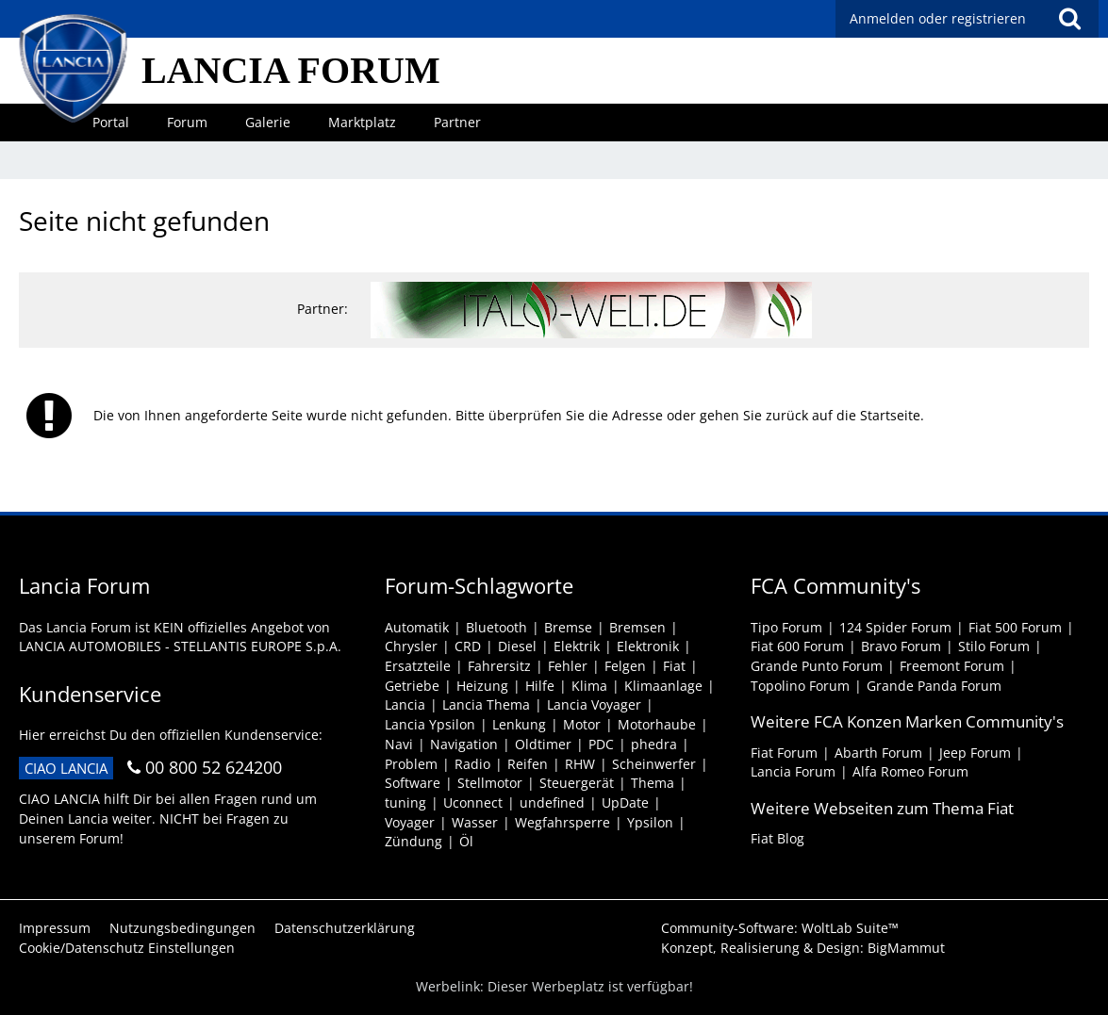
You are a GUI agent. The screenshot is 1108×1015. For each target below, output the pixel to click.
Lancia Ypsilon (430, 724)
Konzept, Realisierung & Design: (803, 948)
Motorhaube (657, 724)
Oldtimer (543, 744)
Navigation (464, 744)
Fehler (567, 666)
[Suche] (1069, 19)
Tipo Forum (786, 627)
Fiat (674, 666)
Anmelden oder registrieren (938, 18)
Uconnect (473, 802)
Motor (582, 724)
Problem (411, 764)
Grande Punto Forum (817, 666)
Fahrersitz (499, 666)
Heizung (482, 686)
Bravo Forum (901, 646)
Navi (399, 744)
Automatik (417, 627)
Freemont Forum (952, 666)
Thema (652, 783)
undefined (552, 802)
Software (412, 783)
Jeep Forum (975, 752)
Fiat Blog (777, 838)
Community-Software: (780, 928)
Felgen (625, 666)
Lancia (405, 704)
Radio (472, 764)
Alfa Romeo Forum (910, 771)
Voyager (410, 822)
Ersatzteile (418, 666)
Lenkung (519, 724)
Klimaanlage (663, 686)
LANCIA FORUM (290, 70)
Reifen (527, 764)
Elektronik (648, 646)
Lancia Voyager (594, 704)
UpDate (625, 802)
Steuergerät (576, 783)
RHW (580, 764)
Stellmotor (489, 783)
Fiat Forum (784, 752)
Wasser (475, 822)
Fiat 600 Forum (797, 646)
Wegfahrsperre (562, 822)
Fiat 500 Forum (1015, 627)
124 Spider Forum (895, 627)
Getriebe (412, 686)
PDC (601, 744)
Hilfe (539, 686)
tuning (405, 802)
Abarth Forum (878, 752)
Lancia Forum (793, 771)
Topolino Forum (800, 686)
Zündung (413, 841)
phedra (654, 744)
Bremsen (637, 627)
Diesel (517, 646)
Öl (466, 841)
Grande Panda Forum (934, 686)
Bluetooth (496, 627)
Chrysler (411, 646)
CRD (468, 646)
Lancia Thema (486, 704)
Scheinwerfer (654, 764)
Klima (589, 686)
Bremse (568, 627)
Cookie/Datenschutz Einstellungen (127, 948)
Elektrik (577, 646)
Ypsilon (650, 822)
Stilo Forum (994, 646)
